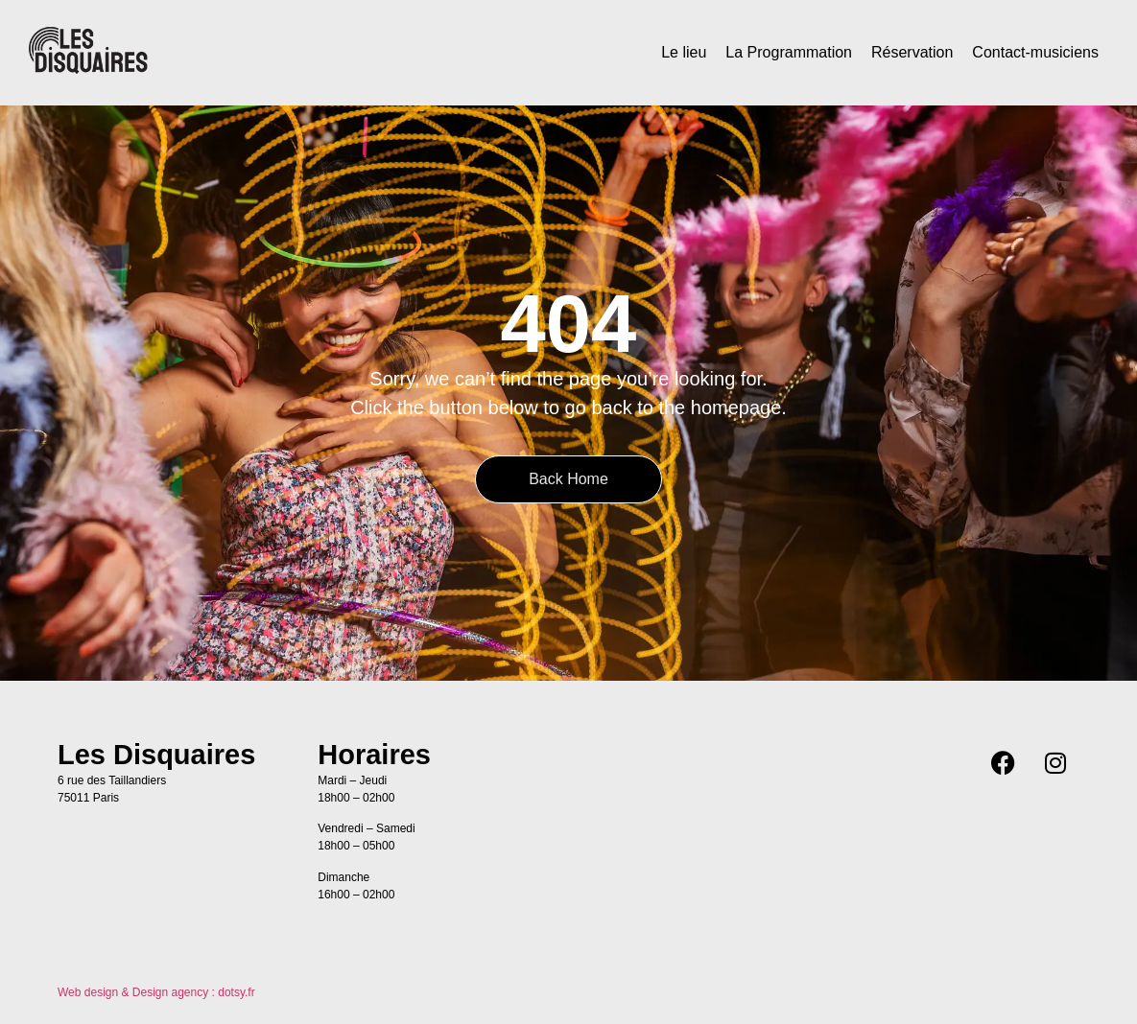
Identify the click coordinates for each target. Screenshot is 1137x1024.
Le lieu (683, 52)
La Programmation (788, 52)
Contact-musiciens (1035, 52)
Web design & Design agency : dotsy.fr (156, 992)
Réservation (912, 52)
